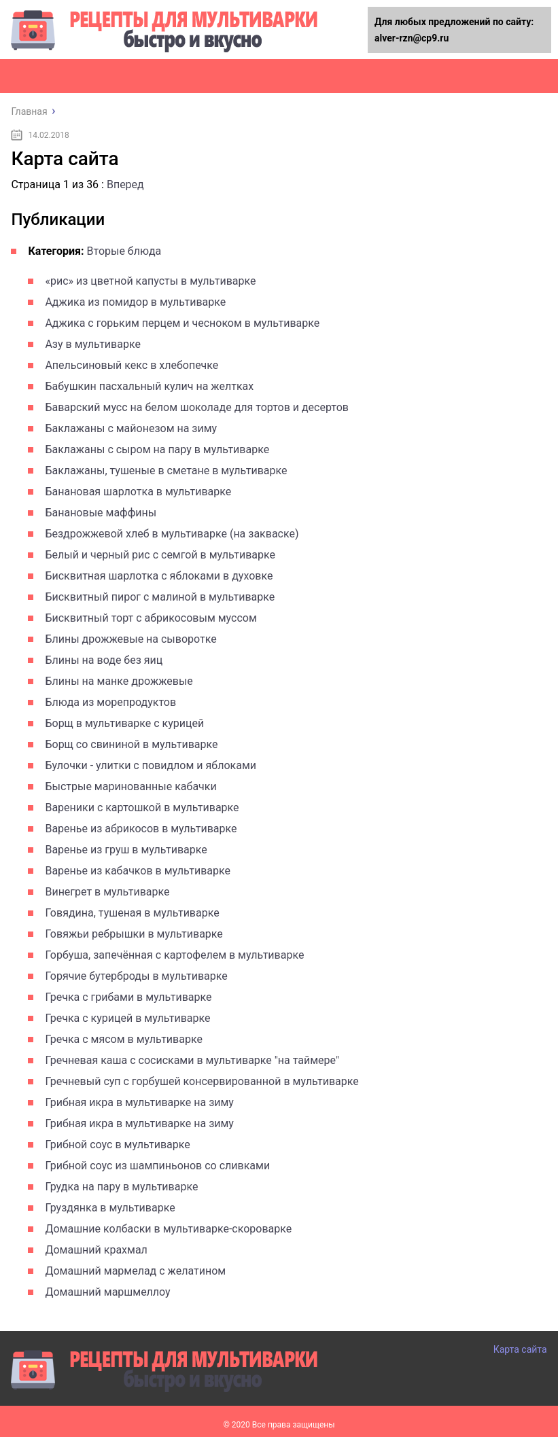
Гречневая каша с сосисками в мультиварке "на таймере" (192, 1060)
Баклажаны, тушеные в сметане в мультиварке (166, 470)
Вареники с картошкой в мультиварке (142, 807)
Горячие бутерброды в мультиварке (136, 976)
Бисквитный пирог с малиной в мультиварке (160, 596)
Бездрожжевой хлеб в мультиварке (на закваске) (171, 533)
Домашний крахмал (96, 1249)
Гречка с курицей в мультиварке (127, 1018)
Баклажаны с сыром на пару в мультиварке (157, 449)
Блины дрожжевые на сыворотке (130, 639)
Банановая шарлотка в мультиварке (138, 491)
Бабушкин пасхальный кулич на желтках (149, 386)
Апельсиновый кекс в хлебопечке (131, 365)
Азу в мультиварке (93, 344)
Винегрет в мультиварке (107, 891)
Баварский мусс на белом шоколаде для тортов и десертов (197, 407)
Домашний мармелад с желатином (135, 1270)
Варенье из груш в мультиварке (126, 849)
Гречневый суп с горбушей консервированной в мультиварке (201, 1081)
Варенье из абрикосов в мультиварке (141, 828)
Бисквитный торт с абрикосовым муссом (150, 617)
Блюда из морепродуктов (110, 702)
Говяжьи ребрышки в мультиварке (133, 933)
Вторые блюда (124, 251)
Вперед (125, 184)
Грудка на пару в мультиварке (121, 1186)
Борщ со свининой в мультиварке (131, 744)
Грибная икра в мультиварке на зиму (139, 1102)
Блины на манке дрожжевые (118, 681)
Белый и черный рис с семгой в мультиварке (160, 554)
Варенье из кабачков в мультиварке (137, 870)
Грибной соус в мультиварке (117, 1144)
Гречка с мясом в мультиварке (124, 1039)
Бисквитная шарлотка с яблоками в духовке (159, 575)
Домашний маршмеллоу (107, 1291)
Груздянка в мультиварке (110, 1207)
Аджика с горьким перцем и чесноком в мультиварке (182, 323)
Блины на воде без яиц (103, 660)
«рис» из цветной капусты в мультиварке (150, 280)
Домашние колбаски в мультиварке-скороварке (168, 1228)
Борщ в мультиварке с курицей (124, 723)
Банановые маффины (100, 512)
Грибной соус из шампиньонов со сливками (157, 1165)
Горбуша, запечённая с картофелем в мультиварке (174, 954)
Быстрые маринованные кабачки (130, 786)
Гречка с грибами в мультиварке (128, 997)
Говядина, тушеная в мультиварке (132, 912)
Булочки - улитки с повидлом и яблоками (150, 765)
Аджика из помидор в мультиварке (135, 302)
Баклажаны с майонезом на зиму (131, 428)
